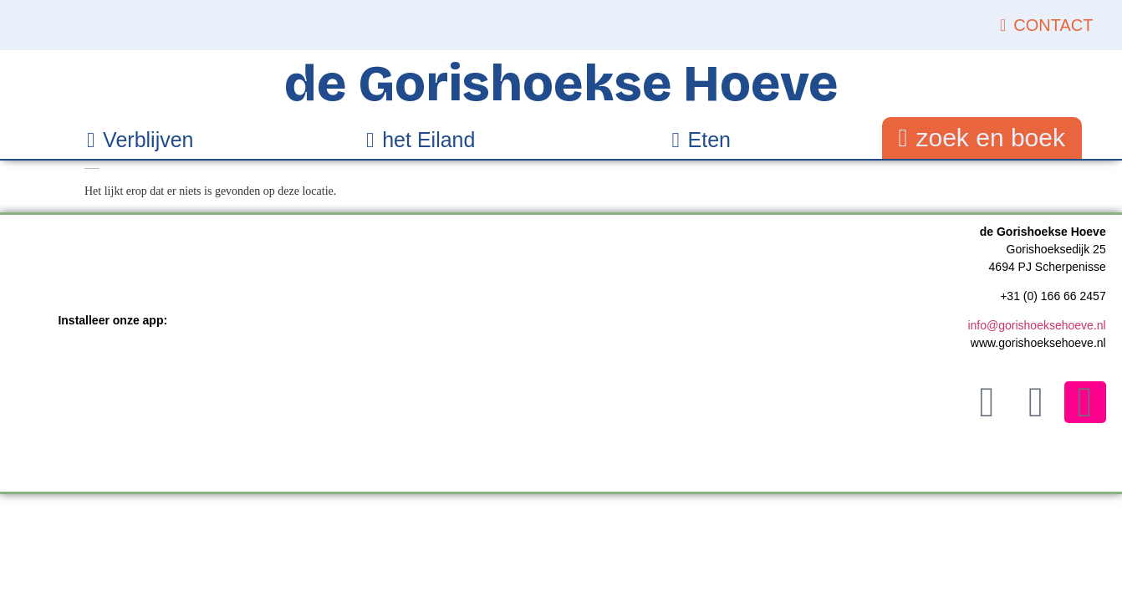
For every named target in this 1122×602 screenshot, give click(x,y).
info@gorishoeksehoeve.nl (1036, 325)
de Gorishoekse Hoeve (561, 84)
